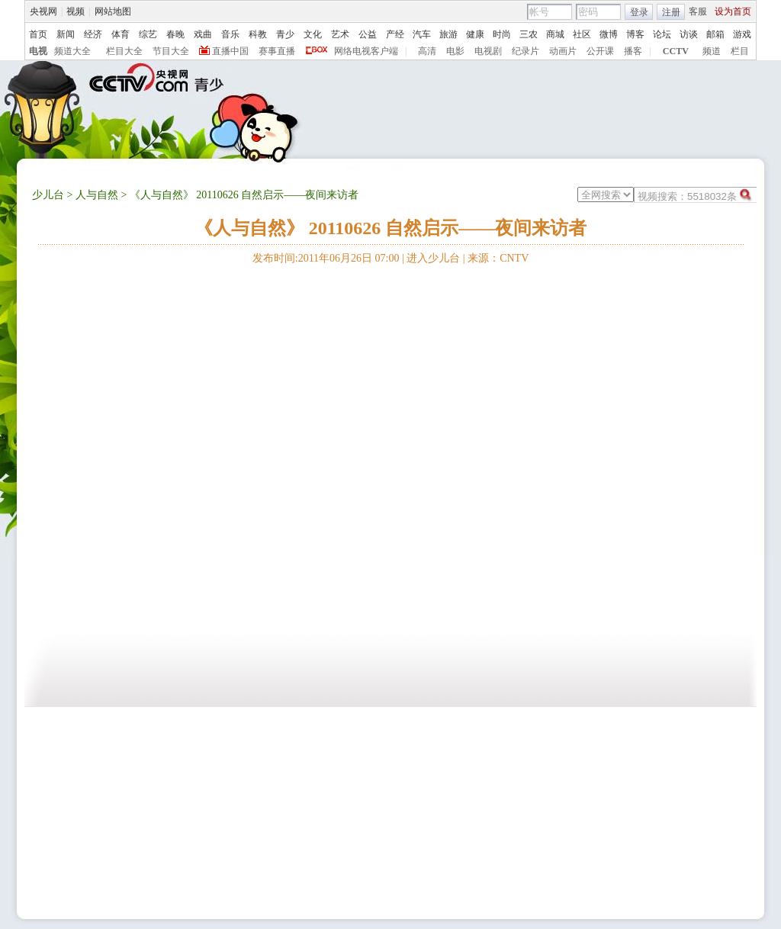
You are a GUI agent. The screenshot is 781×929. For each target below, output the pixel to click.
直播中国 (230, 51)
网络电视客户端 (366, 51)
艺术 (340, 34)
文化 (313, 34)
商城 (555, 34)
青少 (285, 34)
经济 (93, 34)
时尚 (502, 34)
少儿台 (48, 195)
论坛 (662, 34)
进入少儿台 (433, 258)
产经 (395, 34)
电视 (38, 51)
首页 (38, 34)
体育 (120, 34)
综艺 (148, 34)
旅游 (448, 34)
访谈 (689, 34)
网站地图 (113, 11)
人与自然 (97, 195)
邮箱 (715, 34)
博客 (635, 34)
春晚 (175, 34)
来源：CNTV (498, 258)
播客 (633, 51)
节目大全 (171, 51)
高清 (427, 51)
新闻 (65, 34)
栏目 (740, 51)
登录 (639, 12)
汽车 (422, 34)
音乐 (230, 34)
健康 (475, 34)
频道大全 (72, 51)
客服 (698, 11)
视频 (75, 11)
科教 (258, 34)
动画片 (563, 51)
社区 (582, 34)
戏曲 (203, 34)
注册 (671, 12)
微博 (608, 34)
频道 (711, 51)
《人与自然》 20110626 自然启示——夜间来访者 (390, 228)
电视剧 (488, 51)
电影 (455, 51)
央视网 (43, 11)
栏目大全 (124, 51)
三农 (528, 34)
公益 (367, 34)
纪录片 (525, 51)
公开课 (600, 51)
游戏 (742, 34)
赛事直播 (277, 51)
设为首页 (733, 11)
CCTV (676, 51)
